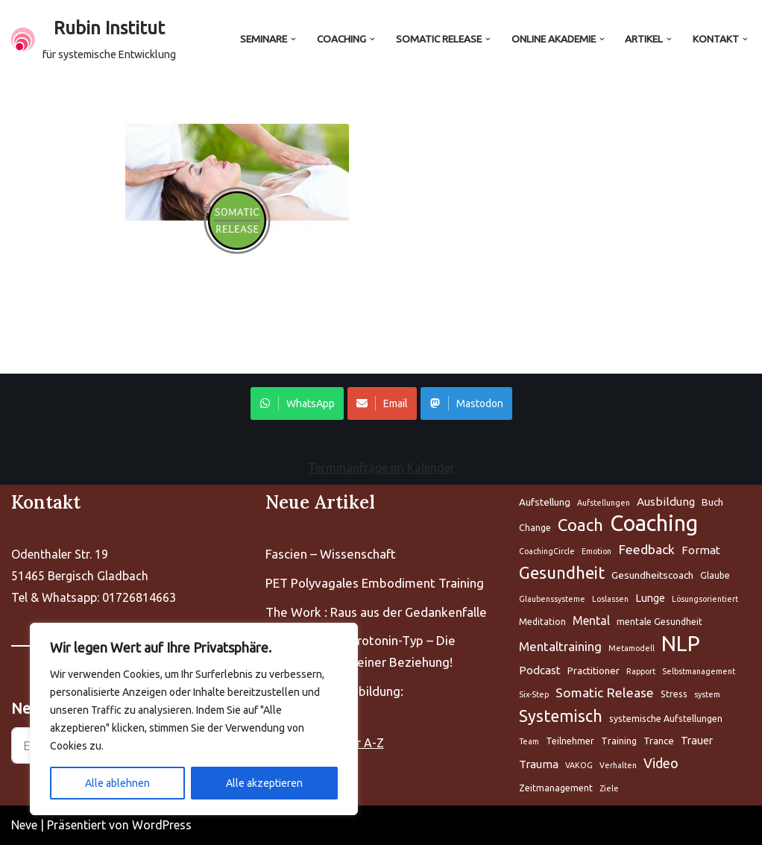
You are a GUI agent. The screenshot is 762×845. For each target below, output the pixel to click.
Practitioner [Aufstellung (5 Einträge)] (593, 670)
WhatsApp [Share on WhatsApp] (297, 403)
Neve (24, 825)
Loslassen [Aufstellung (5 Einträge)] (610, 598)
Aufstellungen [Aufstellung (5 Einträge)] (603, 502)
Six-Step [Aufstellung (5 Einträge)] (534, 694)
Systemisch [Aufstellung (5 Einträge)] (560, 716)
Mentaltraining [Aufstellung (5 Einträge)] (560, 646)
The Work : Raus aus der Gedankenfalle (376, 612)
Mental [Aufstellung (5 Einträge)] (591, 620)
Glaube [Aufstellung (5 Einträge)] (715, 575)
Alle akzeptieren (264, 783)
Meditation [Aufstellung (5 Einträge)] (542, 621)
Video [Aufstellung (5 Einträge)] (660, 763)
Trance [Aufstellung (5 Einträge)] (658, 741)
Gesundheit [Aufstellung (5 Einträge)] (562, 572)
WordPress (162, 825)
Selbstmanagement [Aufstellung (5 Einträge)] (698, 671)
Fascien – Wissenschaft (330, 554)
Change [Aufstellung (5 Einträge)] (535, 528)
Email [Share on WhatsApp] (382, 403)
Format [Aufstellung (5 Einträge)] (700, 550)
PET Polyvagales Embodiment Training (374, 583)
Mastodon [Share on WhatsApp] (466, 403)
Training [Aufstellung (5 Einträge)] (619, 741)
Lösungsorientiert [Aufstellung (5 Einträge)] (705, 598)
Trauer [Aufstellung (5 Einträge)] (697, 740)
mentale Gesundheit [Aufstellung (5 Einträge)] (659, 621)
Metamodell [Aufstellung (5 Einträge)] (631, 648)
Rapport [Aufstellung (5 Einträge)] (640, 671)
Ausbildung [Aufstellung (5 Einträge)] (666, 501)
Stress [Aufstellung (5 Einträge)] (674, 694)
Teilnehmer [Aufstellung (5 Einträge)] (570, 741)
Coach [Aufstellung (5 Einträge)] (580, 524)
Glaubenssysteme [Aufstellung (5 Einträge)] (552, 598)
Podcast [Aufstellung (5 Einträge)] (540, 670)
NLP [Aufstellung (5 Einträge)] (680, 644)
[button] (293, 39)
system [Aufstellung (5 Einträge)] (707, 694)
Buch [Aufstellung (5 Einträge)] (712, 502)
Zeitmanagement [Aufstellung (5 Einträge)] (556, 788)
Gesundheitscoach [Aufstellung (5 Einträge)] (652, 575)
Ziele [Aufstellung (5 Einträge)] (609, 788)
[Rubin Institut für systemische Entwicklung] (93, 39)
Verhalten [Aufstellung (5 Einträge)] (618, 765)
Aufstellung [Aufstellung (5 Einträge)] (544, 502)
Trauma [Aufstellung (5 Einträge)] (538, 764)
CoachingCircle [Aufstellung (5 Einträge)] (547, 551)
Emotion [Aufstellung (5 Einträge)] (596, 551)
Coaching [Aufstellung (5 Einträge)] (654, 524)
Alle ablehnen (117, 783)
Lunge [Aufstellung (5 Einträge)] (650, 597)
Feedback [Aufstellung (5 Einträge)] (646, 549)
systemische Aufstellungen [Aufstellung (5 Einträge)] (665, 718)
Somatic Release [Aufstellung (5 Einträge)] (604, 692)
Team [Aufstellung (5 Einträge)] (529, 741)
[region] (194, 719)
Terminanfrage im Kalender (381, 467)
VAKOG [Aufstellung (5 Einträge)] (579, 765)
